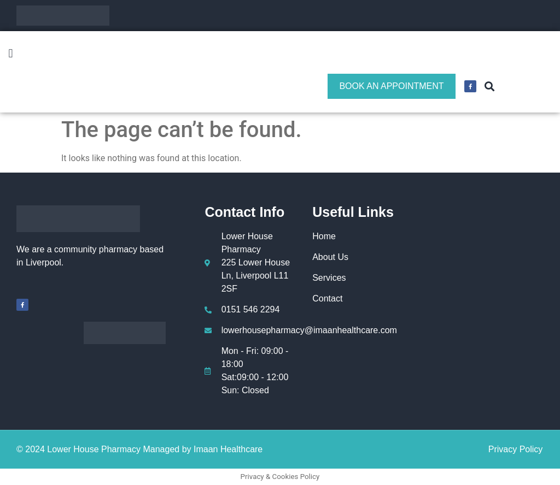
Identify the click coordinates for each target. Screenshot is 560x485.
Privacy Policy (515, 449)
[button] (10, 54)
